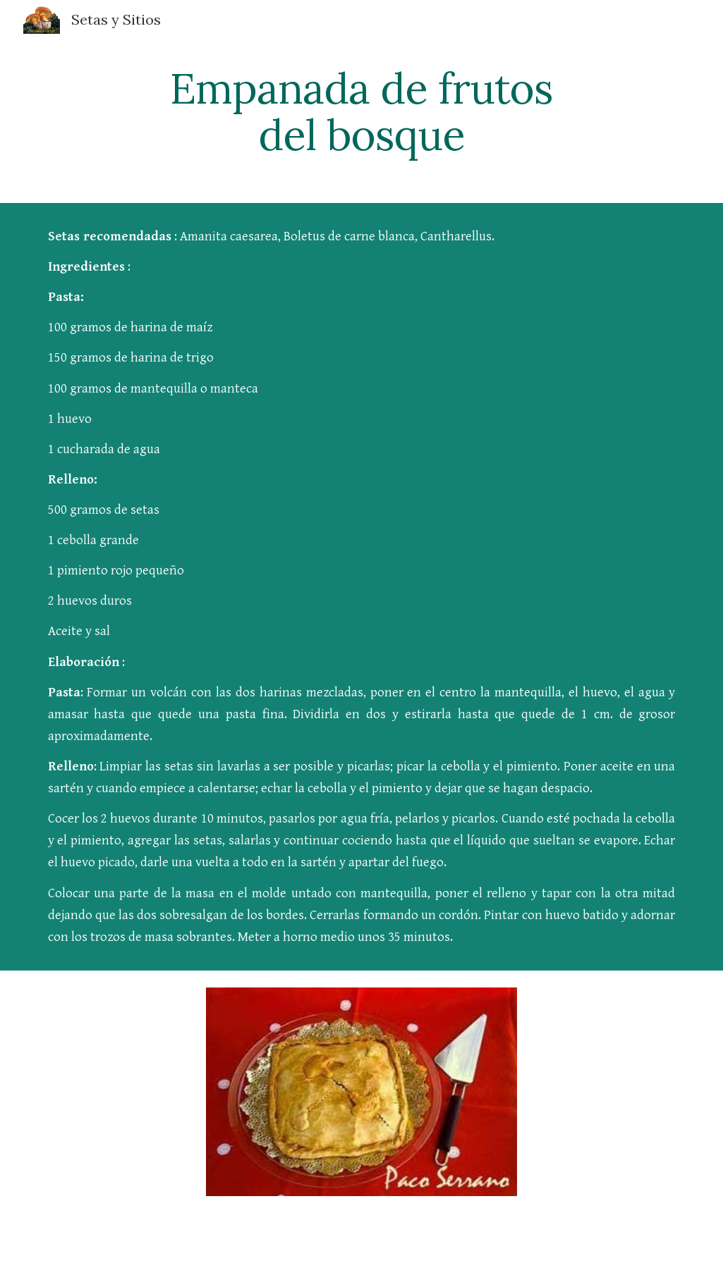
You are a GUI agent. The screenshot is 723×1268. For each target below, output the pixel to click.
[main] (361, 111)
